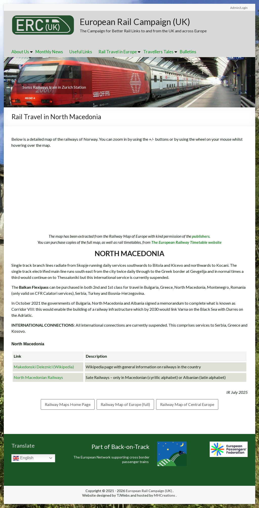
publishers (200, 236)
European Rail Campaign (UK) (139, 21)
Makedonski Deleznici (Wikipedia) (44, 367)
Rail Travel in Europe (117, 52)
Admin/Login (239, 8)
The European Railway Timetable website (186, 242)
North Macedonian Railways (38, 377)
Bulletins (188, 52)
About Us (20, 52)
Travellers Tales (158, 52)
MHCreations (164, 495)
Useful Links (80, 52)
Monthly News (49, 52)
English (23, 458)
